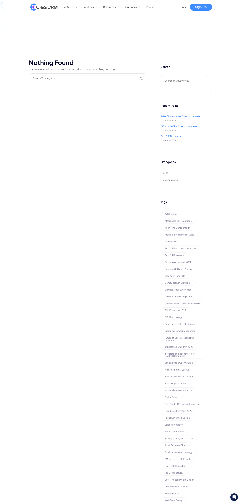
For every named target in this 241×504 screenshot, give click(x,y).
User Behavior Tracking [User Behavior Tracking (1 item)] (176, 486)
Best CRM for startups (172, 136)
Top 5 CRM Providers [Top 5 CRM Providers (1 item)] (175, 465)
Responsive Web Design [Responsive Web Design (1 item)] (177, 417)
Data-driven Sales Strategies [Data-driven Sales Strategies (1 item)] (180, 324)
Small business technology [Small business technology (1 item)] (179, 452)
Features (71, 7)
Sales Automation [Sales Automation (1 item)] (174, 424)
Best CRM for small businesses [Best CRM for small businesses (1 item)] (180, 248)
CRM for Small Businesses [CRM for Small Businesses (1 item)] (178, 289)
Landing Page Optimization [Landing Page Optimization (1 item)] (179, 362)
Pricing (150, 7)
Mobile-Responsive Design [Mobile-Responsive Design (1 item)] (179, 376)
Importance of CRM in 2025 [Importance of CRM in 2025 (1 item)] (179, 346)
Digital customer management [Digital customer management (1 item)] (180, 330)
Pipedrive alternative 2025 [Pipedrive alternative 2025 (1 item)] (178, 410)
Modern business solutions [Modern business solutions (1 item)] (178, 390)
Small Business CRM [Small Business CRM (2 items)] (175, 445)
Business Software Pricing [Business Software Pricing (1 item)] (178, 269)
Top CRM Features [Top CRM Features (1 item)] (174, 472)
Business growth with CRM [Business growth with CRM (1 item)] (178, 262)
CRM (165, 172)
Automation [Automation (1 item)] (171, 241)
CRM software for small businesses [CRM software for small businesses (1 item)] (183, 303)
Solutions (91, 7)
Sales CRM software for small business (180, 116)
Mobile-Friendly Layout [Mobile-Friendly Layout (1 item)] (177, 369)
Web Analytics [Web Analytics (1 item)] (172, 493)
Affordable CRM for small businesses (180, 126)
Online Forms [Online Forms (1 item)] (172, 397)
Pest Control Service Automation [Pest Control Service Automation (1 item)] (182, 404)
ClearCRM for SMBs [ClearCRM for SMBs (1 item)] (175, 275)
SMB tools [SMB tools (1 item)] (185, 459)
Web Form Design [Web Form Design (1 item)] (174, 500)
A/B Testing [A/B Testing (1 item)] (171, 214)
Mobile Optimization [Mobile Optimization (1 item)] (175, 383)
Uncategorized (171, 179)
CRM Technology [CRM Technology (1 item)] (173, 317)
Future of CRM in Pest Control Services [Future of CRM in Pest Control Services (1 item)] (180, 338)
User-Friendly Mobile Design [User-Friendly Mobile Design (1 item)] (179, 479)
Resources (112, 7)
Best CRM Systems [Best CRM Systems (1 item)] (174, 255)
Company (134, 7)
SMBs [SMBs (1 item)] (168, 459)
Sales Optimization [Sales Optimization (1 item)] (174, 431)
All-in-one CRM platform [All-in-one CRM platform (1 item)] (177, 227)
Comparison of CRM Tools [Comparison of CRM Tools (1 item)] (178, 282)
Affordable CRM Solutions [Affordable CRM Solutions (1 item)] (178, 220)
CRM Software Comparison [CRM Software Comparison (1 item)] (179, 296)
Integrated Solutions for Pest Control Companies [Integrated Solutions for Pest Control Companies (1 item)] (180, 354)
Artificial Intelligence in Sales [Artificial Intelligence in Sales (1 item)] (179, 234)
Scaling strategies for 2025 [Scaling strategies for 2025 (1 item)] (179, 438)
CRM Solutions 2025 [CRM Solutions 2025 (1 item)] (175, 310)
